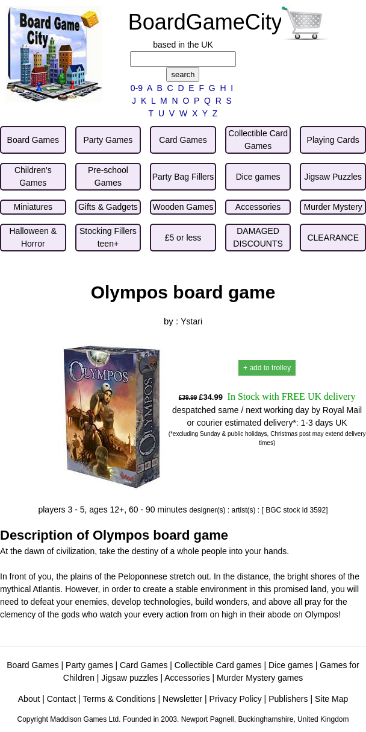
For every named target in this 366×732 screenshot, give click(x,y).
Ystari (191, 321)
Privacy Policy (235, 699)
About (29, 699)
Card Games (143, 665)
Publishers (288, 699)
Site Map (331, 699)
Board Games (32, 665)
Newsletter (182, 699)
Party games (89, 665)
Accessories (186, 678)
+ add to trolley (267, 368)
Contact (61, 699)
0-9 (137, 88)
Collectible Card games (218, 665)
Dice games (290, 665)
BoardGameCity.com (227, 22)
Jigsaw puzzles (129, 678)
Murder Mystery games (260, 678)
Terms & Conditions (118, 699)
